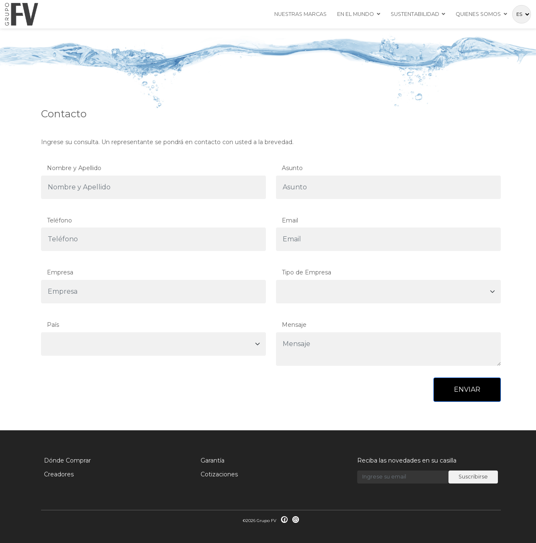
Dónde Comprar (67, 460)
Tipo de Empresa (306, 272)
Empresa (60, 272)
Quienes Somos (478, 14)
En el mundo (355, 14)
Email (290, 220)
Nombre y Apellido (74, 168)
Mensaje (294, 324)
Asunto (292, 168)
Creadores (59, 474)
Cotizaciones (219, 474)
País (53, 324)
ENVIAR (467, 389)
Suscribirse (473, 476)
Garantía (212, 460)
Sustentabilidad (415, 14)
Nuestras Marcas (300, 14)
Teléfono (59, 220)
